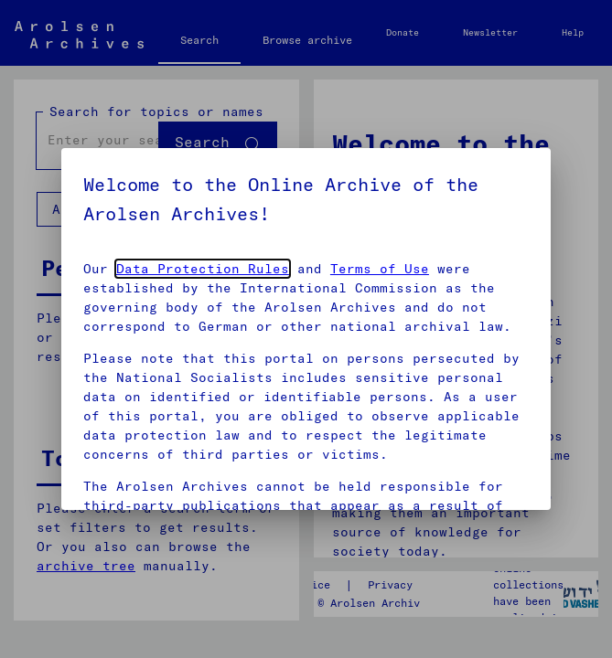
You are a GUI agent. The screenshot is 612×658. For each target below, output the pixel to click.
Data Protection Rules (202, 268)
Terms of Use (379, 268)
